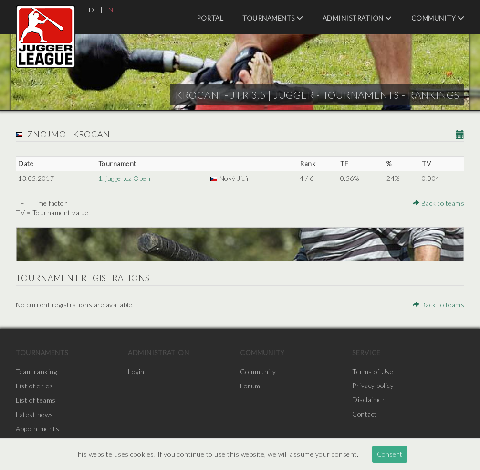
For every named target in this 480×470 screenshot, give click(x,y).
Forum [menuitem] (250, 386)
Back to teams (438, 203)
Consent (389, 454)
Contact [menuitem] (364, 414)
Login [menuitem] (136, 371)
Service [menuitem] (366, 352)
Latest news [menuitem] (34, 414)
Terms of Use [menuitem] (372, 371)
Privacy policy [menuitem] (373, 386)
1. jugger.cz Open (124, 178)
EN (109, 10)
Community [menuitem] (438, 18)
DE (93, 10)
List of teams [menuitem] (36, 400)
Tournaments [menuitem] (272, 18)
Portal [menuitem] (210, 18)
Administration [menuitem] (357, 18)
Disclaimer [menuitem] (368, 400)
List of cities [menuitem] (34, 386)
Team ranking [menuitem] (36, 371)
